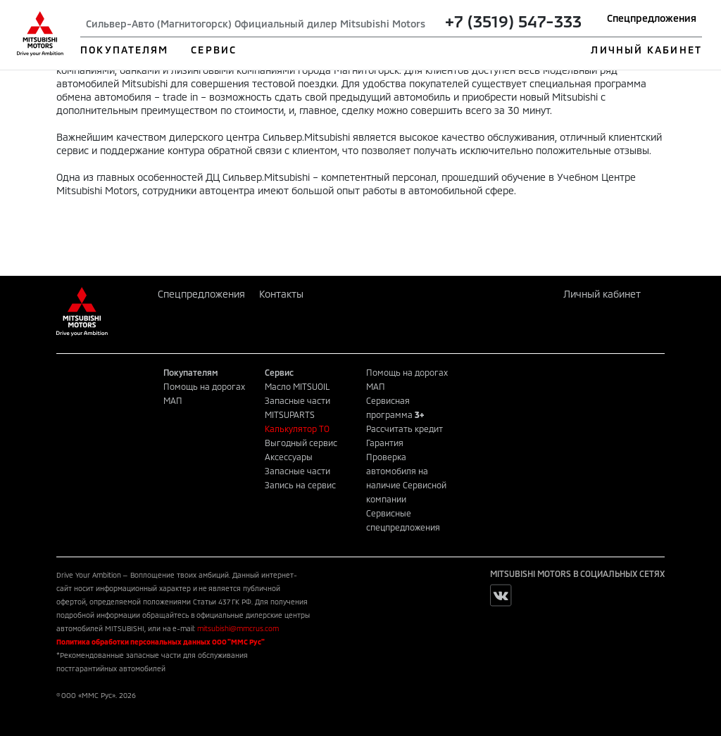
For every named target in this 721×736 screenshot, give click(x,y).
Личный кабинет (602, 294)
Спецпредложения (651, 18)
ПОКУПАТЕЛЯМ (124, 50)
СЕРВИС (214, 50)
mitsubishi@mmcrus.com (238, 628)
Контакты (281, 294)
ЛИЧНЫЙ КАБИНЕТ (646, 50)
